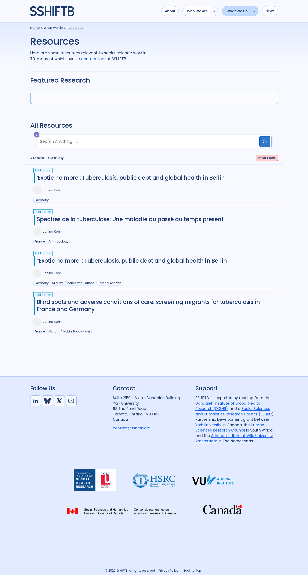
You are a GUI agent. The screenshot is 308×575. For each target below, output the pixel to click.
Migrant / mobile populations (73, 283)
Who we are (197, 11)
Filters (267, 158)
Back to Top (192, 570)
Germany (42, 200)
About (170, 11)
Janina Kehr (52, 190)
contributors (93, 59)
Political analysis (110, 283)
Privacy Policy (168, 570)
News (270, 11)
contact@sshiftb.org (131, 428)
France (40, 241)
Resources (75, 27)
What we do (237, 11)
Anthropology (58, 241)
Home (35, 27)
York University (208, 424)
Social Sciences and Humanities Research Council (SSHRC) (234, 411)
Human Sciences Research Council (229, 427)
